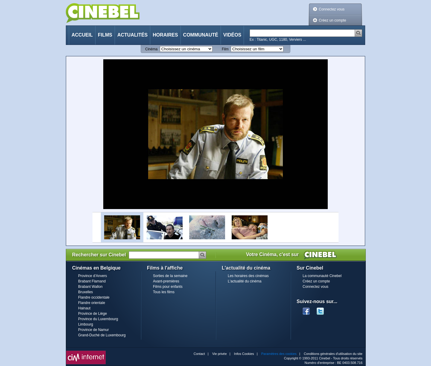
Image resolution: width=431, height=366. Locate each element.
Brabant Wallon (90, 287)
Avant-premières (166, 281)
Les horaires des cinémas (248, 276)
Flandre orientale (91, 303)
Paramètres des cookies (279, 354)
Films (105, 34)
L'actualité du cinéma (244, 281)
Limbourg (85, 324)
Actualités (132, 34)
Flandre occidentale (94, 297)
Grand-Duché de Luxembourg (102, 335)
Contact (199, 354)
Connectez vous (332, 9)
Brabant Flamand (92, 281)
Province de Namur (93, 330)
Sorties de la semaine (170, 276)
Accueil (82, 34)
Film (225, 49)
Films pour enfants (168, 287)
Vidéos (232, 34)
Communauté (200, 34)
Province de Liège (92, 313)
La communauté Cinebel (322, 276)
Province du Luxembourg (98, 319)
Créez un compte (332, 20)
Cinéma (151, 49)
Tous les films (163, 292)
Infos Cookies (244, 354)
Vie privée (219, 354)
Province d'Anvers (92, 276)
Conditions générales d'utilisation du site (333, 354)
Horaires (165, 34)
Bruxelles (85, 292)
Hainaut (84, 308)
